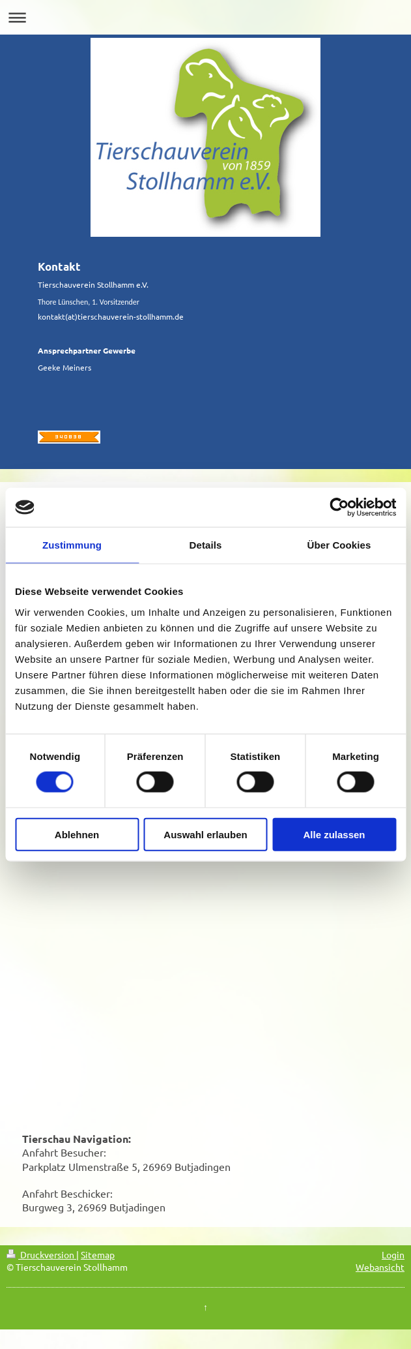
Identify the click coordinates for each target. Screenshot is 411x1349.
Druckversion (41, 1254)
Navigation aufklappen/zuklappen (205, 17)
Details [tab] (206, 545)
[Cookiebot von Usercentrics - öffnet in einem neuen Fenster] (339, 507)
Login (393, 1254)
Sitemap (98, 1254)
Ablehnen (77, 834)
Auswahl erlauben (205, 834)
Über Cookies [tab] (339, 545)
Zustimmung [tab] (72, 545)
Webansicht (380, 1267)
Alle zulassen (334, 834)
